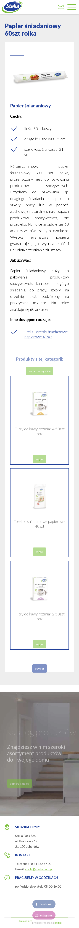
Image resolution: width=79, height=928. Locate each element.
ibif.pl (58, 922)
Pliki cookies (24, 921)
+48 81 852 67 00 (39, 864)
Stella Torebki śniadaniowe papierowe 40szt (46, 334)
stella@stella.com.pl (38, 869)
